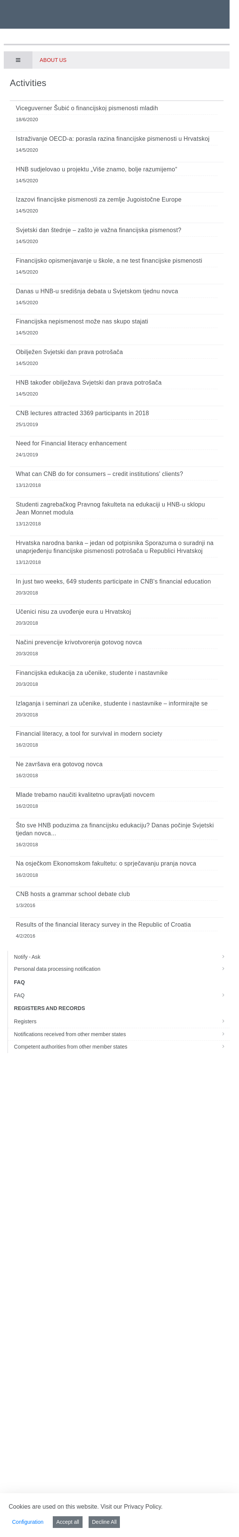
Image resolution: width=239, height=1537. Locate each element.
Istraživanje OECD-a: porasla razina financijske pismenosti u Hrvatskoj (113, 139)
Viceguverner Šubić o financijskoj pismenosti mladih (87, 108)
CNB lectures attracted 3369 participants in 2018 (82, 413)
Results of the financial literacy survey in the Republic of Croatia (103, 924)
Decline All (104, 1522)
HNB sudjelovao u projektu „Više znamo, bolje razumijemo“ (96, 169)
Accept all (67, 1522)
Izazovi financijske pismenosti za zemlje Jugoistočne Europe (99, 199)
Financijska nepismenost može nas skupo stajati (82, 321)
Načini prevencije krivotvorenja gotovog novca (79, 642)
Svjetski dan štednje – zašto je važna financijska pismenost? (98, 230)
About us (53, 60)
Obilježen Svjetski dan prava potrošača (69, 352)
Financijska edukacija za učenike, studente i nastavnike (92, 673)
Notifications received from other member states (122, 1034)
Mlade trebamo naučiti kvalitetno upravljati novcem (85, 795)
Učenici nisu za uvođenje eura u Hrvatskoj (73, 611)
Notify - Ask (122, 957)
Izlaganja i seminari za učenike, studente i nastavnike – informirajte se (112, 703)
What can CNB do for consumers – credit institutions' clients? (99, 474)
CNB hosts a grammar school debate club (73, 894)
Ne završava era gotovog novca (59, 764)
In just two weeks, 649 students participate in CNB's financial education (113, 581)
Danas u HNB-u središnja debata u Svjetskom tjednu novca (97, 291)
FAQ (122, 995)
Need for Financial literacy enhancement (71, 443)
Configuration (27, 1522)
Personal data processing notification (122, 969)
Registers (122, 1021)
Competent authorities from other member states (122, 1047)
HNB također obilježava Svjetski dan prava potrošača (89, 382)
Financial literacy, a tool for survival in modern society (89, 733)
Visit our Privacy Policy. (132, 1506)
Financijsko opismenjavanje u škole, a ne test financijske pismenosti (109, 260)
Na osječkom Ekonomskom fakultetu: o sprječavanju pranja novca (106, 863)
